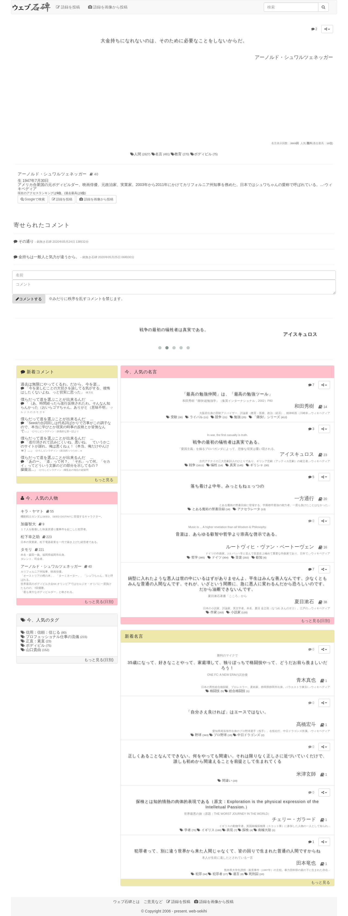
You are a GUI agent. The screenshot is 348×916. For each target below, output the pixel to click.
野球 (200, 735)
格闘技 (215, 691)
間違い (227, 780)
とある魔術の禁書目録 (209, 509)
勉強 (238, 417)
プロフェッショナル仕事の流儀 (54, 636)
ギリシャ (257, 465)
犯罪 (199, 874)
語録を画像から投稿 (108, 7)
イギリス (209, 830)
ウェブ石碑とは (126, 901)
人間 (140, 154)
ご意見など (153, 901)
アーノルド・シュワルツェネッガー (59, 174)
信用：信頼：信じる (44, 632)
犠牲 (214, 465)
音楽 (240, 557)
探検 (246, 830)
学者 (188, 830)
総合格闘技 (237, 691)
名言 (161, 154)
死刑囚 (254, 874)
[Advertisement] (174, 100)
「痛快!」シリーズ (268, 417)
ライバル (197, 417)
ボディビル (204, 154)
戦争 (195, 465)
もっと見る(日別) (98, 602)
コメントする (29, 299)
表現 (230, 830)
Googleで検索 (33, 199)
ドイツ (218, 557)
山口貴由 (35, 649)
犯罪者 (218, 874)
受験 (174, 417)
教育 (180, 154)
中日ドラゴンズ (248, 735)
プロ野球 (221, 735)
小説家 (237, 612)
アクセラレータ (249, 509)
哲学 (196, 557)
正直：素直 (36, 641)
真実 (234, 465)
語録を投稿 (68, 7)
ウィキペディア (320, 413)
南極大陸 (264, 830)
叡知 (259, 557)
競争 (219, 417)
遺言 (236, 874)
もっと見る (103, 480)
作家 (215, 612)
